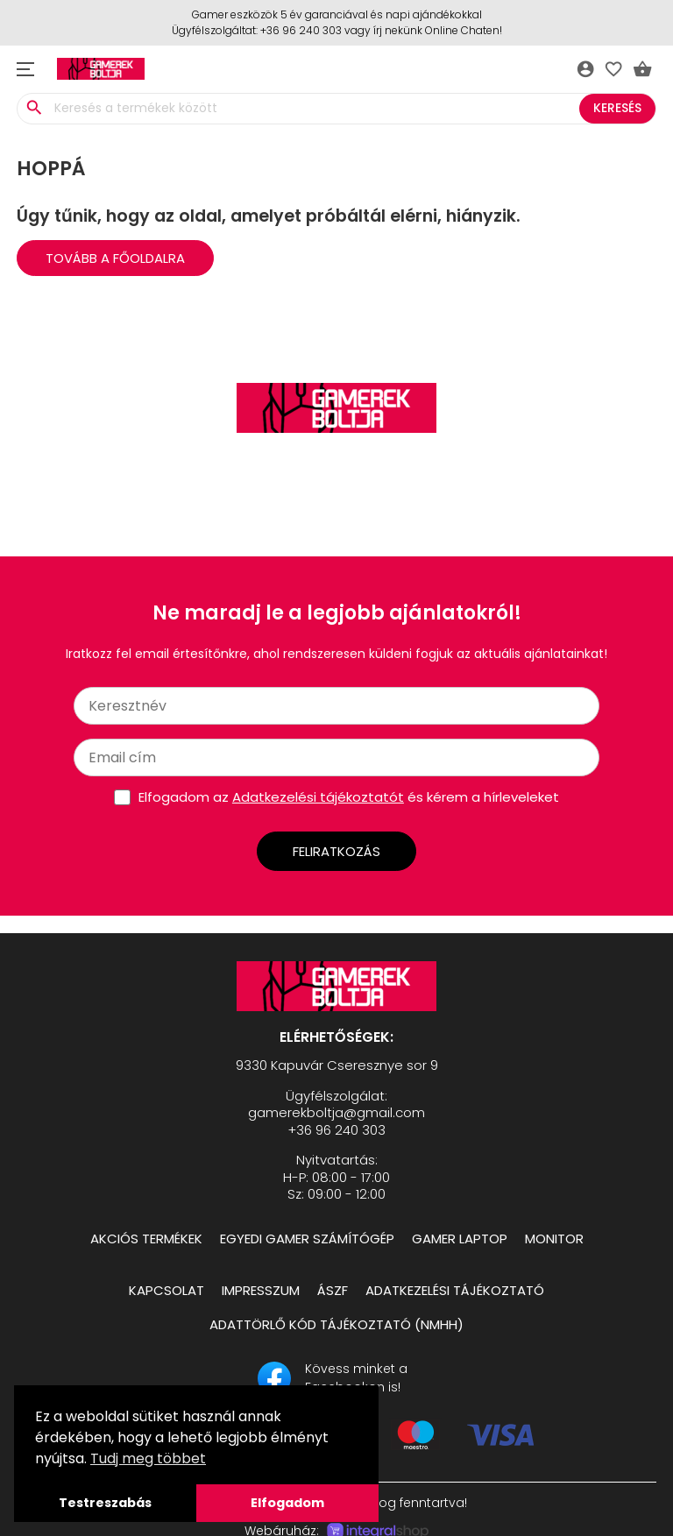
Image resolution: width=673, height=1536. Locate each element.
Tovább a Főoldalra (115, 258)
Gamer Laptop (459, 1238)
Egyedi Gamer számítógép (307, 1238)
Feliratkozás (336, 851)
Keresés (617, 108)
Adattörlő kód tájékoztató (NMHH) (336, 1324)
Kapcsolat (166, 1290)
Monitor (554, 1238)
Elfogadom (287, 1502)
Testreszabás (105, 1502)
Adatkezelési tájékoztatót (318, 797)
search (34, 107)
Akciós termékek (146, 1238)
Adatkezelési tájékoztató (454, 1290)
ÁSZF (332, 1290)
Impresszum (261, 1290)
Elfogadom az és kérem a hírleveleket (348, 797)
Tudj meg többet (148, 1458)
